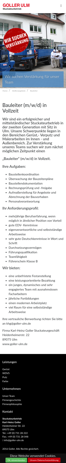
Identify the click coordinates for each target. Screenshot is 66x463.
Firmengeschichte (11, 400)
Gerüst (6, 369)
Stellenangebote (19, 91)
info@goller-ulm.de (13, 440)
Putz (4, 377)
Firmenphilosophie (12, 404)
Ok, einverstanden (16, 460)
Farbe (5, 381)
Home (5, 91)
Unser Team (8, 396)
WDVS (6, 373)
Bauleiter (34, 91)
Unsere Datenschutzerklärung (44, 460)
